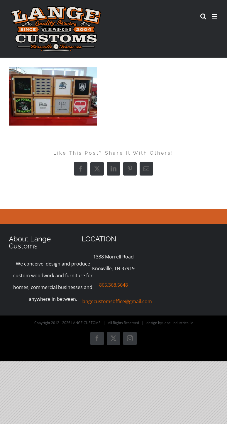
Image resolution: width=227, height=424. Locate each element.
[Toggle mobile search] (203, 16)
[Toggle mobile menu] (215, 16)
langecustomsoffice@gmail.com (117, 301)
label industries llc (178, 322)
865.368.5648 (113, 285)
